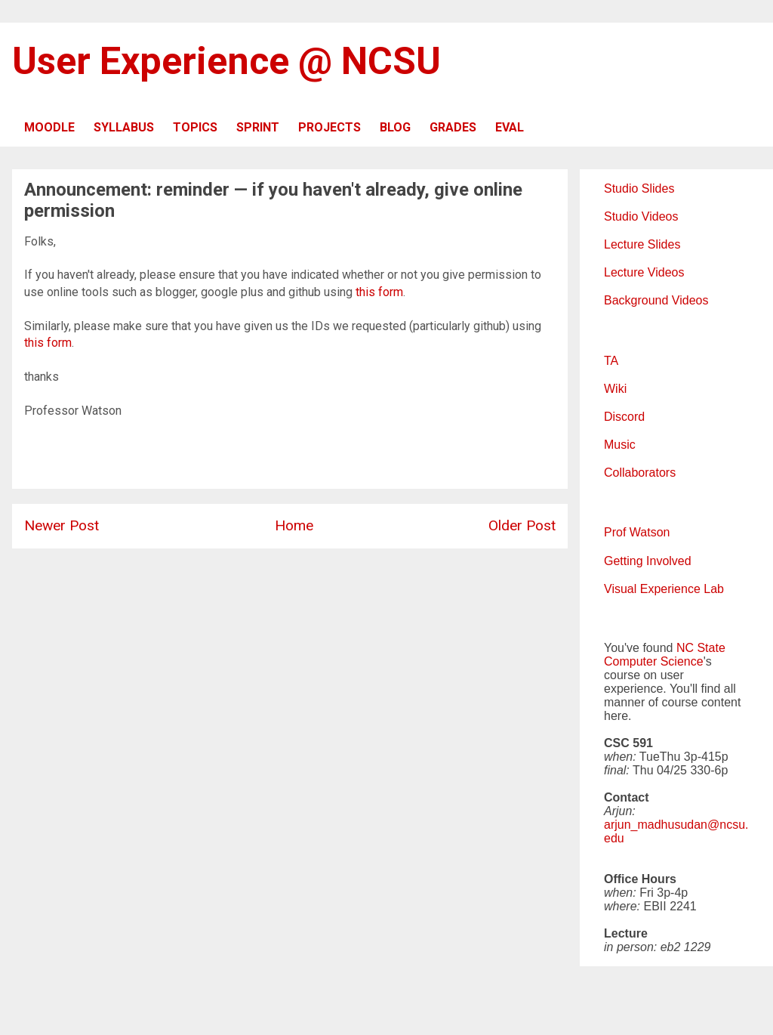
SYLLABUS (124, 127)
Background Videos (656, 300)
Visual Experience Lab (664, 588)
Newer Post (61, 525)
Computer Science (654, 661)
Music (620, 444)
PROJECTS (329, 127)
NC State (700, 647)
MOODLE (49, 127)
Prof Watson (637, 532)
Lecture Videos (644, 272)
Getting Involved (647, 561)
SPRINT (257, 127)
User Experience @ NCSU (226, 61)
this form (379, 292)
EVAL (509, 127)
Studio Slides (639, 188)
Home (294, 525)
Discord (624, 416)
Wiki (615, 388)
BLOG (395, 127)
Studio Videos (641, 216)
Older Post (522, 525)
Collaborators (640, 472)
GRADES (453, 127)
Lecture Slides (642, 244)
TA (611, 360)
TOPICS (195, 127)
